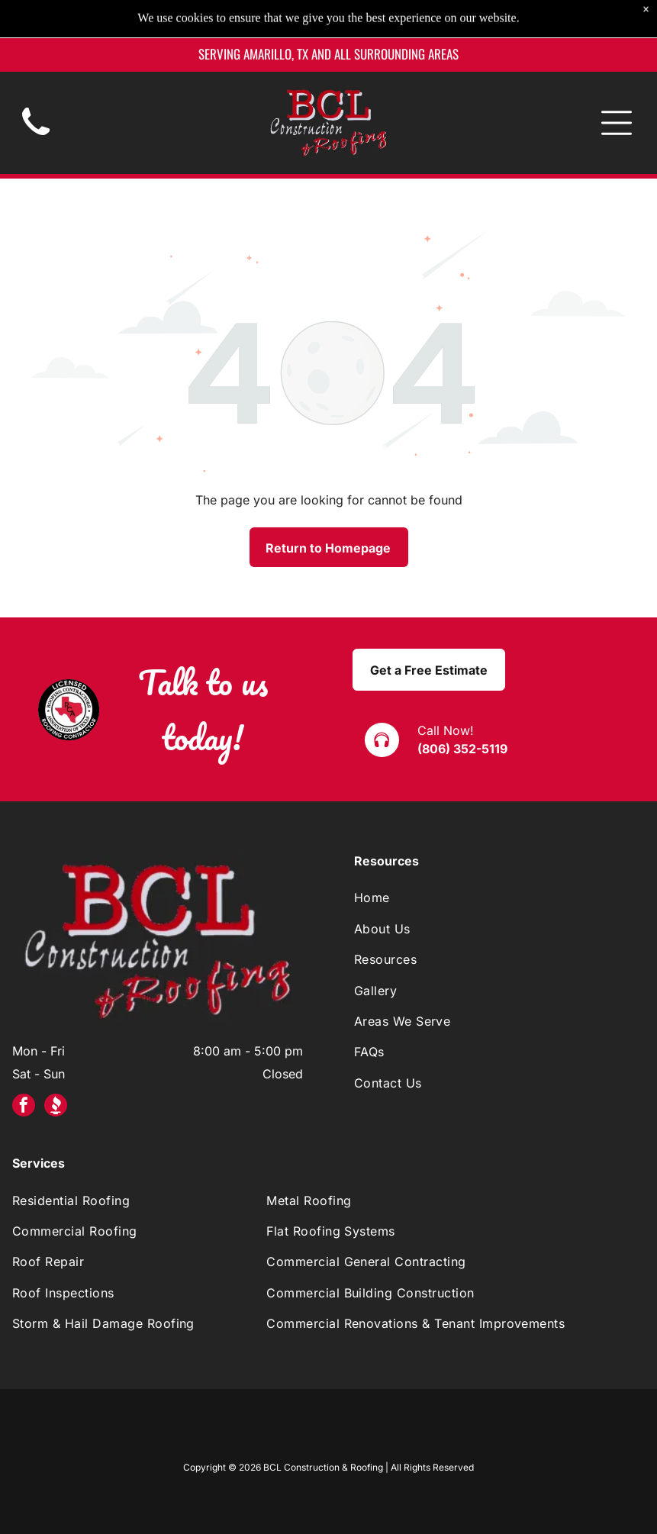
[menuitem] (499, 897)
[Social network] (55, 1107)
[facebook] (23, 1107)
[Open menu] (616, 84)
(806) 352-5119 (462, 748)
